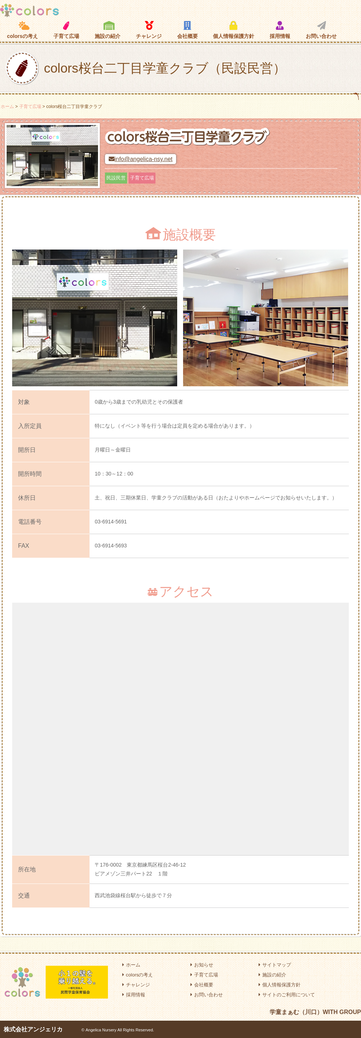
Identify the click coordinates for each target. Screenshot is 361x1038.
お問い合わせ (321, 30)
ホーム (7, 106)
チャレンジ (149, 30)
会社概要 (187, 30)
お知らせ (201, 965)
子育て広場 (66, 30)
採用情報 (280, 30)
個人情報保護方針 (233, 30)
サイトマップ (275, 965)
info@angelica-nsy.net (140, 159)
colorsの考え (22, 30)
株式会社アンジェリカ (33, 1029)
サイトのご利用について (287, 994)
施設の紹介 (107, 30)
